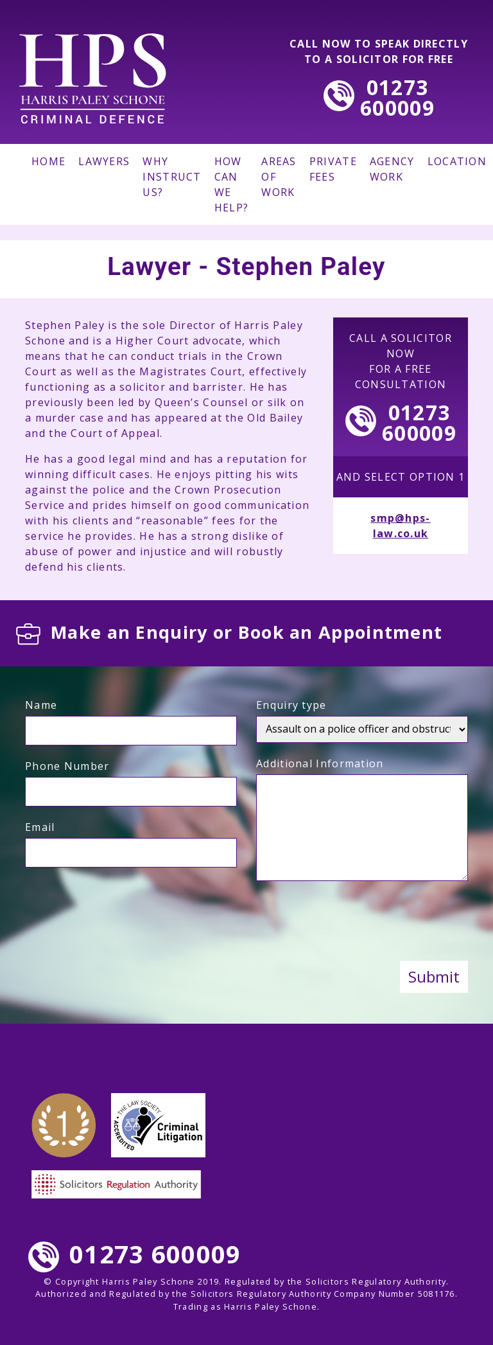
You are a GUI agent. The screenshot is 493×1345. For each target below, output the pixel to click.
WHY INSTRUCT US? (172, 176)
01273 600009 (134, 1253)
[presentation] (353, 923)
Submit (434, 976)
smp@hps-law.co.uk (400, 525)
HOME (48, 161)
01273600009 (397, 97)
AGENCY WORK (392, 169)
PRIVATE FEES (333, 169)
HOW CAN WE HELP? (231, 184)
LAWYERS (104, 161)
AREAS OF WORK (279, 176)
